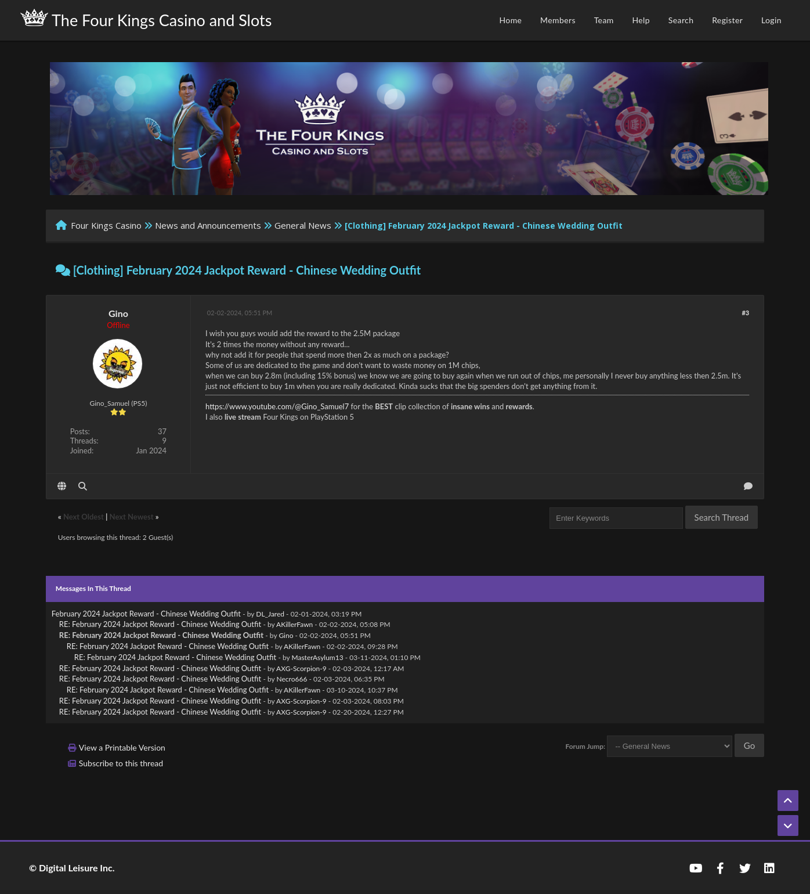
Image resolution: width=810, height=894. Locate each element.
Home (510, 20)
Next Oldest (83, 516)
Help (641, 20)
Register (727, 20)
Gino (118, 313)
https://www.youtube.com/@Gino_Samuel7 (277, 406)
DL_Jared (270, 614)
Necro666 (292, 679)
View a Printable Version (122, 747)
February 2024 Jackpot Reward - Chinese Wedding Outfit (146, 613)
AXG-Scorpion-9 (301, 668)
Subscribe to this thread (121, 763)
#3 (745, 312)
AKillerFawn (294, 624)
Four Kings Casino (106, 225)
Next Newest (132, 516)
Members (558, 20)
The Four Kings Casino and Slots (146, 19)
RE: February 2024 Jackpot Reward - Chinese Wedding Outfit (160, 624)
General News (302, 225)
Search (681, 20)
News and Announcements (208, 225)
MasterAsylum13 (317, 657)
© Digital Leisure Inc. (72, 867)
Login (771, 20)
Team (604, 20)
